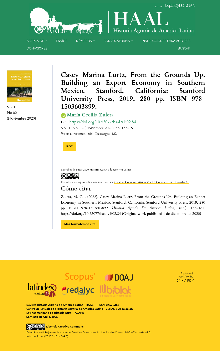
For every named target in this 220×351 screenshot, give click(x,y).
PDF (69, 146)
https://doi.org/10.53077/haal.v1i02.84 (102, 122)
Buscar (184, 48)
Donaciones (37, 48)
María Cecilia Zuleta (90, 115)
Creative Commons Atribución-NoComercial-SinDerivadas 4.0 (151, 182)
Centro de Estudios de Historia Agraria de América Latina (64, 308)
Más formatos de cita (79, 224)
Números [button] (84, 41)
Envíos (61, 41)
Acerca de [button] (36, 41)
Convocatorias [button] (117, 41)
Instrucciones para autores (166, 41)
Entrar (159, 6)
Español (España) (180, 6)
